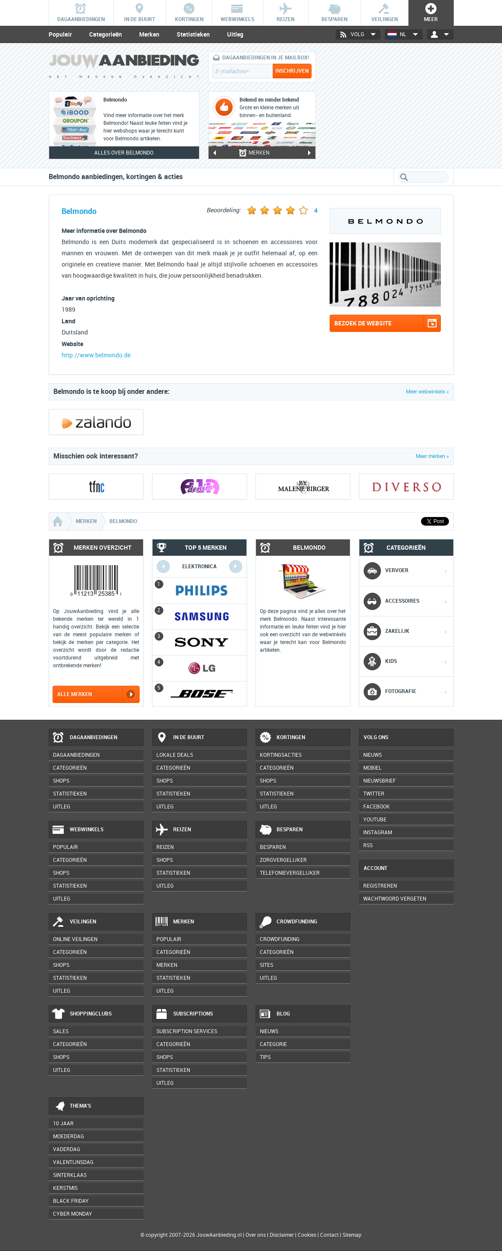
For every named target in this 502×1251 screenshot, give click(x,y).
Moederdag (68, 1136)
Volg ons (376, 737)
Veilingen (74, 922)
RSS (368, 845)
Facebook (376, 807)
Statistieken (193, 34)
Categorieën (105, 34)
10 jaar (63, 1124)
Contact (329, 1235)
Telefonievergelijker (290, 873)
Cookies (306, 1235)
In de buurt (179, 738)
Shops (61, 781)
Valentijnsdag (73, 1162)
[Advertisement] (389, 105)
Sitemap (352, 1235)
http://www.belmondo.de (96, 355)
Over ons (256, 1235)
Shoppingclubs (82, 1014)
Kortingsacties (281, 755)
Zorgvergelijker (283, 860)
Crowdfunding (288, 922)
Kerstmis (65, 1188)
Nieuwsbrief (379, 781)
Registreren (380, 886)
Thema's (71, 1106)
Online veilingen (75, 939)
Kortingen (282, 738)
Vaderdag (66, 1149)
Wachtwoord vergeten (394, 899)
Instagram (377, 833)
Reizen (173, 830)
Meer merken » (432, 456)
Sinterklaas (70, 1175)
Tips (265, 1057)
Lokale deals (174, 755)
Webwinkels (77, 830)
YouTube (375, 820)
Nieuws (269, 1031)
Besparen (280, 830)
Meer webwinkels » (427, 392)
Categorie (273, 1044)
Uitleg (235, 34)
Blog (274, 1014)
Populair (60, 34)
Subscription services (186, 1031)
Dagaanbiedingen (84, 738)
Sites (266, 965)
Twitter (373, 794)
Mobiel (372, 768)
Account (375, 868)
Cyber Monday (72, 1214)
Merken (149, 34)
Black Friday (71, 1201)
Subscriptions (184, 1014)
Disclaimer (282, 1235)
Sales (61, 1031)
